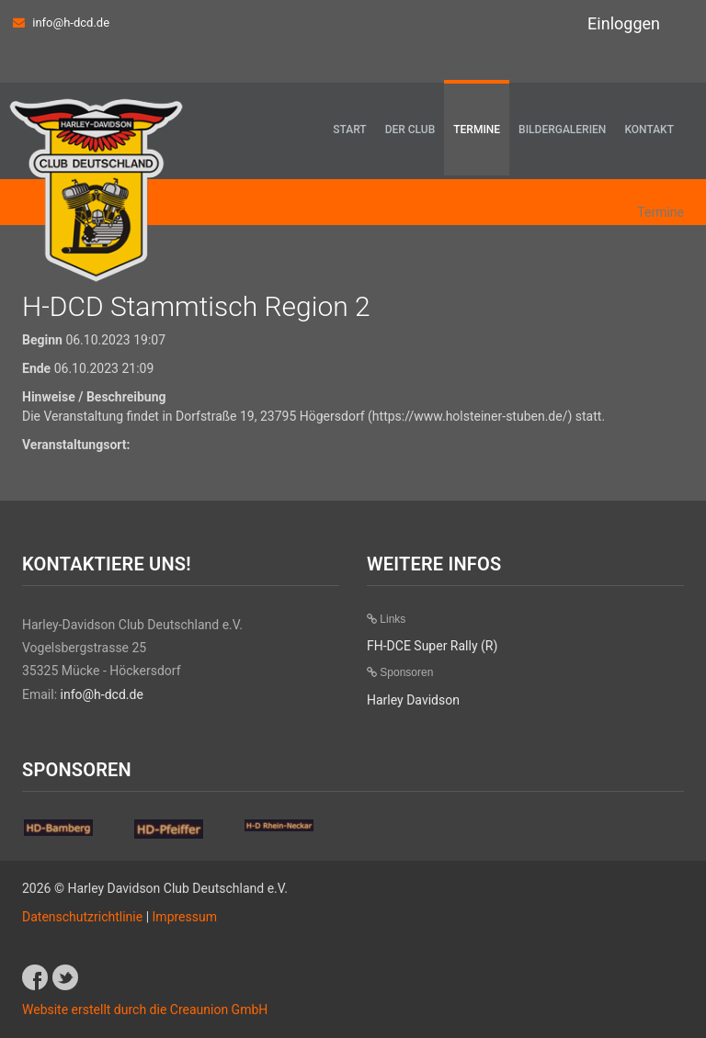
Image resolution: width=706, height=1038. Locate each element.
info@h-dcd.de (70, 22)
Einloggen (623, 23)
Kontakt (649, 129)
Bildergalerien (562, 129)
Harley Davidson (413, 700)
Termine (476, 129)
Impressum (185, 916)
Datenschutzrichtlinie (82, 916)
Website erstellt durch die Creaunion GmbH (145, 1009)
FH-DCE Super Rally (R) (432, 645)
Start (349, 129)
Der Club (410, 129)
